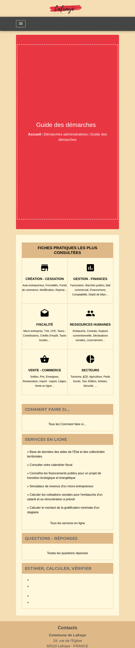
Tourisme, (77, 376)
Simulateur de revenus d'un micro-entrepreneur (61, 486)
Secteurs (90, 370)
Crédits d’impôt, (49, 335)
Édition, (93, 381)
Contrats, (93, 331)
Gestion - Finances (90, 279)
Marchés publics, (95, 285)
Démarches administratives (66, 134)
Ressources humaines (90, 324)
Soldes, (35, 376)
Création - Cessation (45, 279)
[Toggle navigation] (21, 23)
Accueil (34, 134)
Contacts (67, 627)
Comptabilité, (80, 294)
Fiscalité (44, 324)
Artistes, (103, 381)
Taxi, (85, 381)
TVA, (47, 331)
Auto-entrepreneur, (34, 285)
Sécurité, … (90, 385)
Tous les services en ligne (67, 523)
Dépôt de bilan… (98, 294)
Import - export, (48, 381)
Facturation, (77, 285)
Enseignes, (52, 376)
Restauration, (31, 381)
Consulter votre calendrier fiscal (51, 464)
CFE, (54, 331)
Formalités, (52, 285)
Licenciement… (96, 340)
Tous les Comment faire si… (67, 424)
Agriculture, (96, 376)
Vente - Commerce (44, 370)
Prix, (43, 376)
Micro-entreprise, (33, 331)
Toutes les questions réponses (67, 553)
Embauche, (80, 331)
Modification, (47, 289)
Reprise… (61, 289)
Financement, (98, 289)
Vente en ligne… (45, 385)
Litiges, (62, 381)
